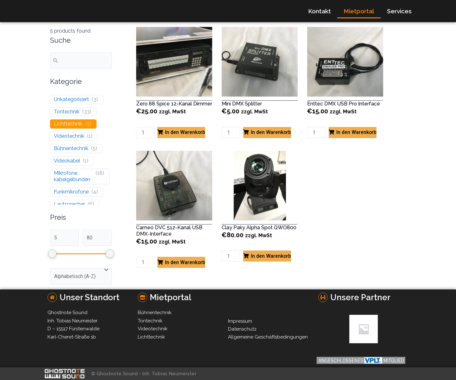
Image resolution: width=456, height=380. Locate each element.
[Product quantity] (145, 132)
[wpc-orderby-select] (81, 277)
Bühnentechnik (71, 148)
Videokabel (67, 161)
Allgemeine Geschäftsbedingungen (268, 337)
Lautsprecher (69, 204)
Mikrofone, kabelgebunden (72, 176)
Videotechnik (69, 136)
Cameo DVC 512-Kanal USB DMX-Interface (169, 231)
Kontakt (319, 11)
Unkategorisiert (71, 99)
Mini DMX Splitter (242, 104)
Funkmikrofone (71, 192)
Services (399, 11)
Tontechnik (66, 112)
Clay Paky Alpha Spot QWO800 (259, 228)
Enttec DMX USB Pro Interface (343, 104)
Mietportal (359, 11)
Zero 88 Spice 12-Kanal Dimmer (174, 104)
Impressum (240, 321)
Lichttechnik (68, 124)
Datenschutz (242, 329)
